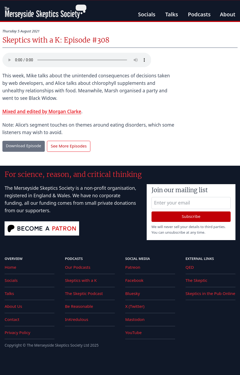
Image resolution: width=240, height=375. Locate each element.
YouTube (133, 332)
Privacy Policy (17, 332)
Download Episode (23, 145)
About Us (13, 306)
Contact (12, 319)
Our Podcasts (77, 267)
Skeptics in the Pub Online (210, 293)
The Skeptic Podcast (84, 293)
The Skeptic (196, 280)
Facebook (134, 280)
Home (10, 267)
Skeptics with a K (81, 280)
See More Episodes (69, 146)
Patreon (132, 267)
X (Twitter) (135, 306)
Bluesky (132, 293)
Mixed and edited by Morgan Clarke (41, 111)
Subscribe (191, 216)
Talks (171, 14)
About (227, 14)
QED (190, 267)
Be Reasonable (79, 306)
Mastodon (135, 319)
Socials (147, 14)
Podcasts (199, 14)
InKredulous (76, 319)
